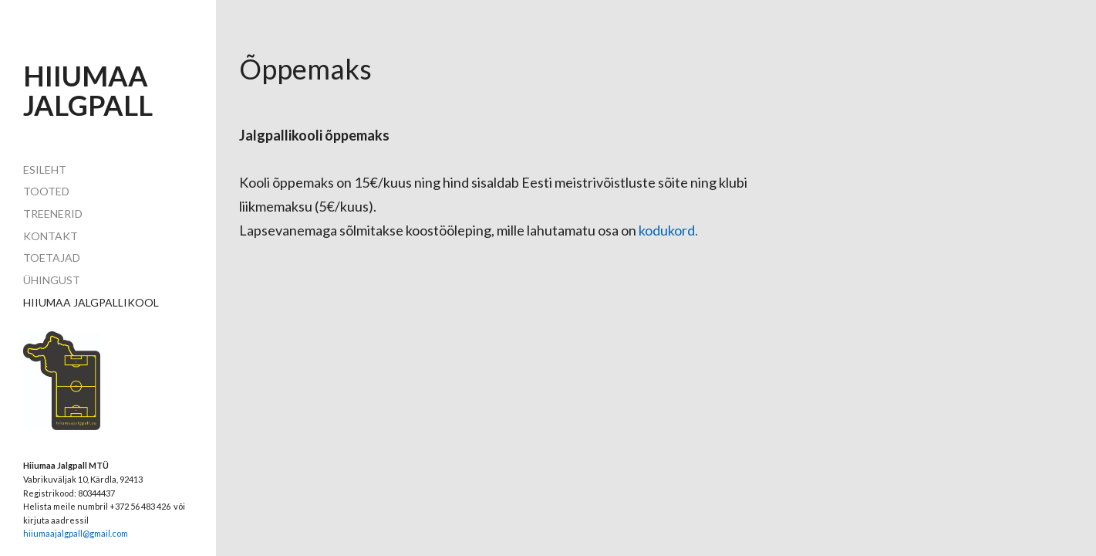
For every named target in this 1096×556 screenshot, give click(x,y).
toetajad (51, 257)
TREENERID (53, 213)
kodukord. (668, 230)
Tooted (46, 191)
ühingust (51, 279)
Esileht (44, 169)
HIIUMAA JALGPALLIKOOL (91, 302)
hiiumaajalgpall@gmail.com (75, 533)
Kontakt (50, 235)
